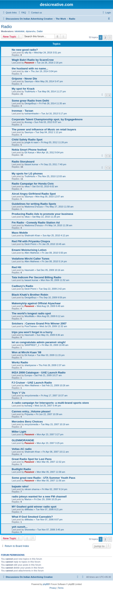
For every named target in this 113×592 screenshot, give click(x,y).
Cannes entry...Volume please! (31, 411)
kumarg (28, 405)
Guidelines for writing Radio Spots (34, 203)
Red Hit (16, 267)
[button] (110, 37)
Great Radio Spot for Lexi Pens (32, 459)
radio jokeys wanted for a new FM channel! (39, 496)
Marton (27, 499)
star (26, 71)
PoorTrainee (30, 326)
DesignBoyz (30, 103)
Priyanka (28, 414)
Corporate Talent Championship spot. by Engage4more (47, 119)
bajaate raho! (20, 486)
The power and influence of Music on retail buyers (44, 129)
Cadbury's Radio (22, 286)
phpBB (46, 584)
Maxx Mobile (20, 232)
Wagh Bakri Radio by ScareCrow (33, 59)
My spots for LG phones (27, 173)
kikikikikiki (20, 31)
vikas (27, 186)
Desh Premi (30, 244)
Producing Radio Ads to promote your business (42, 213)
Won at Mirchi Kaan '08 (26, 352)
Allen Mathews (31, 253)
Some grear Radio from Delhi (30, 100)
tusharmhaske (31, 113)
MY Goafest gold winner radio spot (34, 506)
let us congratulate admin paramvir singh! (39, 342)
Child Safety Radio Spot (27, 139)
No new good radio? (25, 49)
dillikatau (28, 509)
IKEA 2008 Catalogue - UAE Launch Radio (39, 372)
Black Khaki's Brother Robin (30, 294)
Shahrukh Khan (32, 235)
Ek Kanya (29, 152)
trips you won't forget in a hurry (32, 332)
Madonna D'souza (33, 206)
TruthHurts (29, 91)
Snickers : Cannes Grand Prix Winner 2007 (39, 323)
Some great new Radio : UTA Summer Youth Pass (43, 477)
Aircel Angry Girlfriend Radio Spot (34, 193)
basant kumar (31, 164)
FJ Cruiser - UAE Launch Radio (32, 382)
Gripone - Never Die (24, 78)
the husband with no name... (30, 68)
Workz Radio (20, 362)
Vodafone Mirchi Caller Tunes (30, 258)
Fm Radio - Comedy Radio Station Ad (36, 222)
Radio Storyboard (23, 161)
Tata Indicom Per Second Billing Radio (36, 277)
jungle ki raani (31, 142)
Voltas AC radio (22, 448)
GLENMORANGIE (23, 440)
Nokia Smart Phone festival (29, 149)
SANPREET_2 (31, 345)
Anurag (28, 122)
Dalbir (40, 31)
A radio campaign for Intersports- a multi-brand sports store (50, 402)
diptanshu (31, 31)
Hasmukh (29, 270)
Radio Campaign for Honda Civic (33, 183)
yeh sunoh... (20, 526)
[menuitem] (22, 12)
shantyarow (30, 365)
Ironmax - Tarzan (22, 110)
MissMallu (29, 316)
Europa (28, 375)
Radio (6, 26)
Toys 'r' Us (18, 392)
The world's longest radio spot (31, 313)
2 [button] (105, 37)
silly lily (27, 52)
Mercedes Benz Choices (27, 421)
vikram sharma (31, 489)
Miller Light (19, 431)
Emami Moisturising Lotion (29, 250)
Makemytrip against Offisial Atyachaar (36, 303)
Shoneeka (29, 529)
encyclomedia (31, 395)
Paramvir (29, 62)
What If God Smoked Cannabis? (32, 516)
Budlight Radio (21, 469)
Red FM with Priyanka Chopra (31, 241)
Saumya (28, 81)
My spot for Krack (23, 88)
